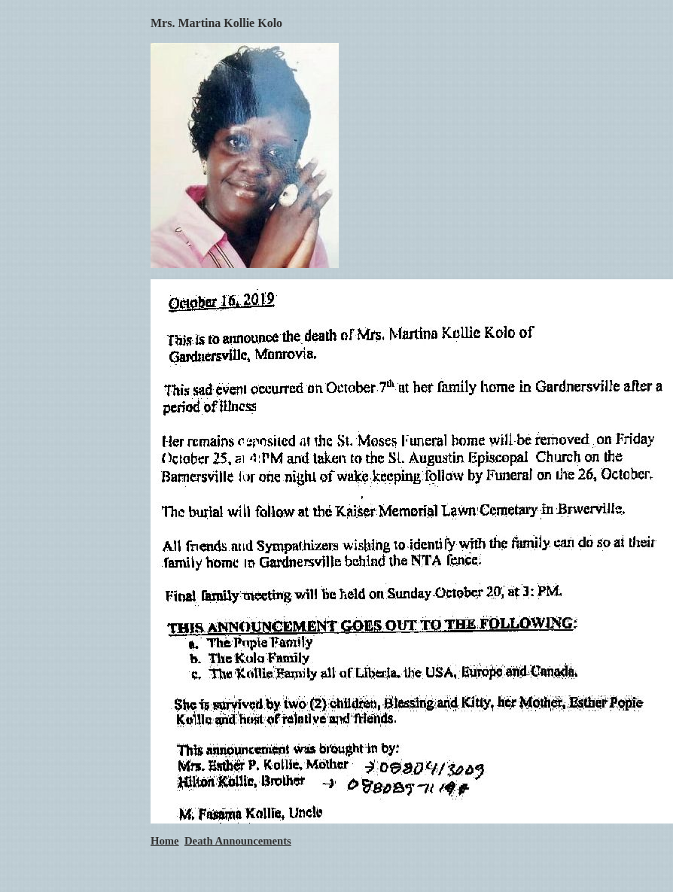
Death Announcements (237, 841)
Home (165, 841)
